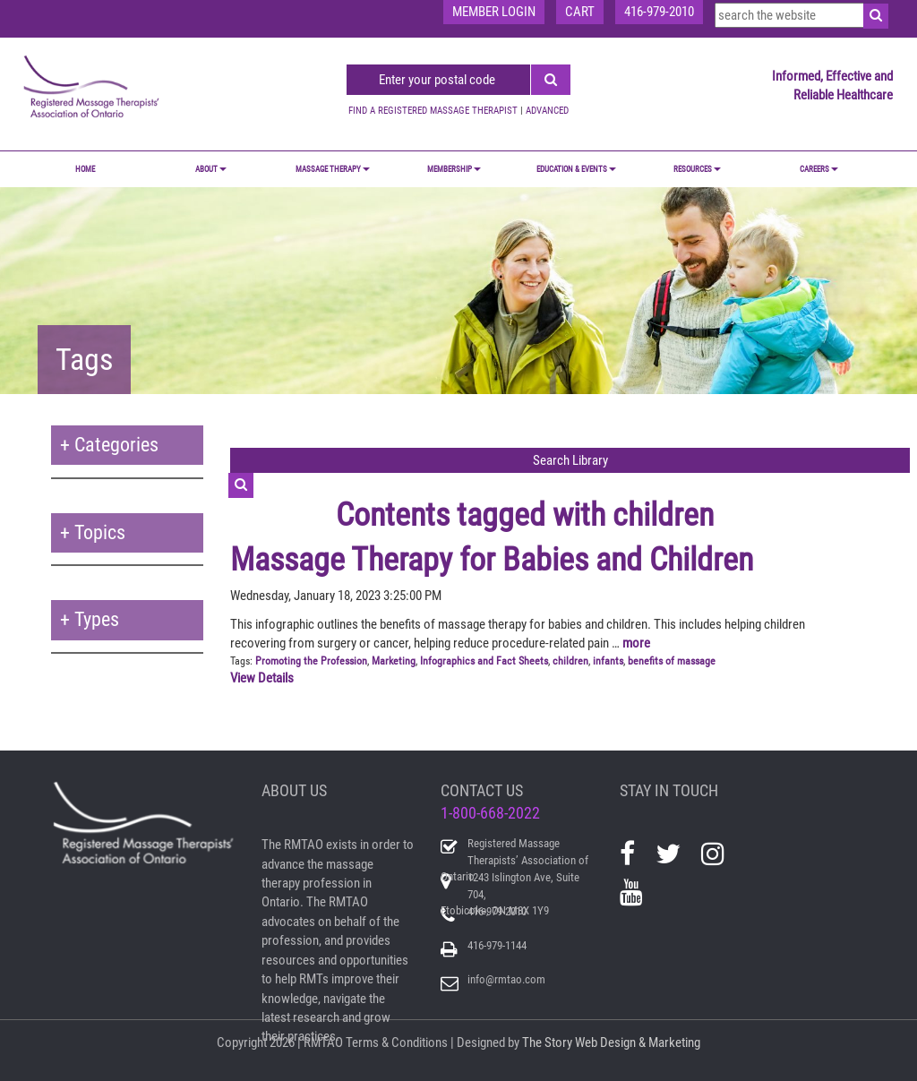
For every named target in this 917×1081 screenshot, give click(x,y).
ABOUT (211, 169)
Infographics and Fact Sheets (484, 661)
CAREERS (819, 169)
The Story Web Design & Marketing (611, 1042)
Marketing (394, 661)
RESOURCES (697, 169)
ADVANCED (547, 110)
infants (608, 661)
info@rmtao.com (506, 979)
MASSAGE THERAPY (333, 169)
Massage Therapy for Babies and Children (491, 560)
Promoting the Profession (311, 661)
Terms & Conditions (397, 1042)
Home (85, 169)
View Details (262, 678)
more (636, 643)
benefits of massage (672, 661)
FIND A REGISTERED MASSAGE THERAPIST (433, 110)
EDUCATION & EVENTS (576, 169)
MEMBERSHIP (454, 169)
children (570, 661)
